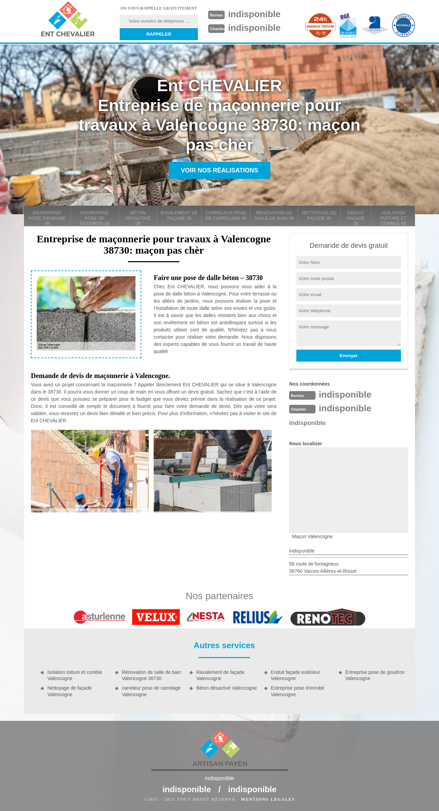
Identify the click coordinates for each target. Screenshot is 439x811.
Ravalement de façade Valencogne (220, 675)
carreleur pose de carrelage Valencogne (151, 691)
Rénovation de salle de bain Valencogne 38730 (151, 675)
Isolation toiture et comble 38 (393, 218)
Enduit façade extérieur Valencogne (295, 675)
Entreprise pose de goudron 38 (94, 218)
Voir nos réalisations (219, 170)
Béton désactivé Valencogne (226, 688)
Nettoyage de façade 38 (319, 215)
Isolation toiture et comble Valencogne (74, 675)
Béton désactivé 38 (138, 218)
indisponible (254, 14)
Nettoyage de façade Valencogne (69, 691)
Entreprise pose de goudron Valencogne (375, 675)
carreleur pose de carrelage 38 (226, 215)
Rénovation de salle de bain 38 (274, 215)
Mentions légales (268, 799)
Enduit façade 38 (356, 218)
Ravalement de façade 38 (179, 215)
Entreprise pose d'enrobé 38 (47, 218)
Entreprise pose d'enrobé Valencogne (297, 691)
